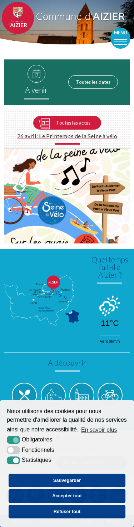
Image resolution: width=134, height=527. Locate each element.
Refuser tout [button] (67, 511)
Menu (120, 32)
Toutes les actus (73, 123)
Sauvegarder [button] (67, 480)
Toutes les (93, 82)
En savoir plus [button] (99, 430)
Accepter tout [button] (66, 495)
